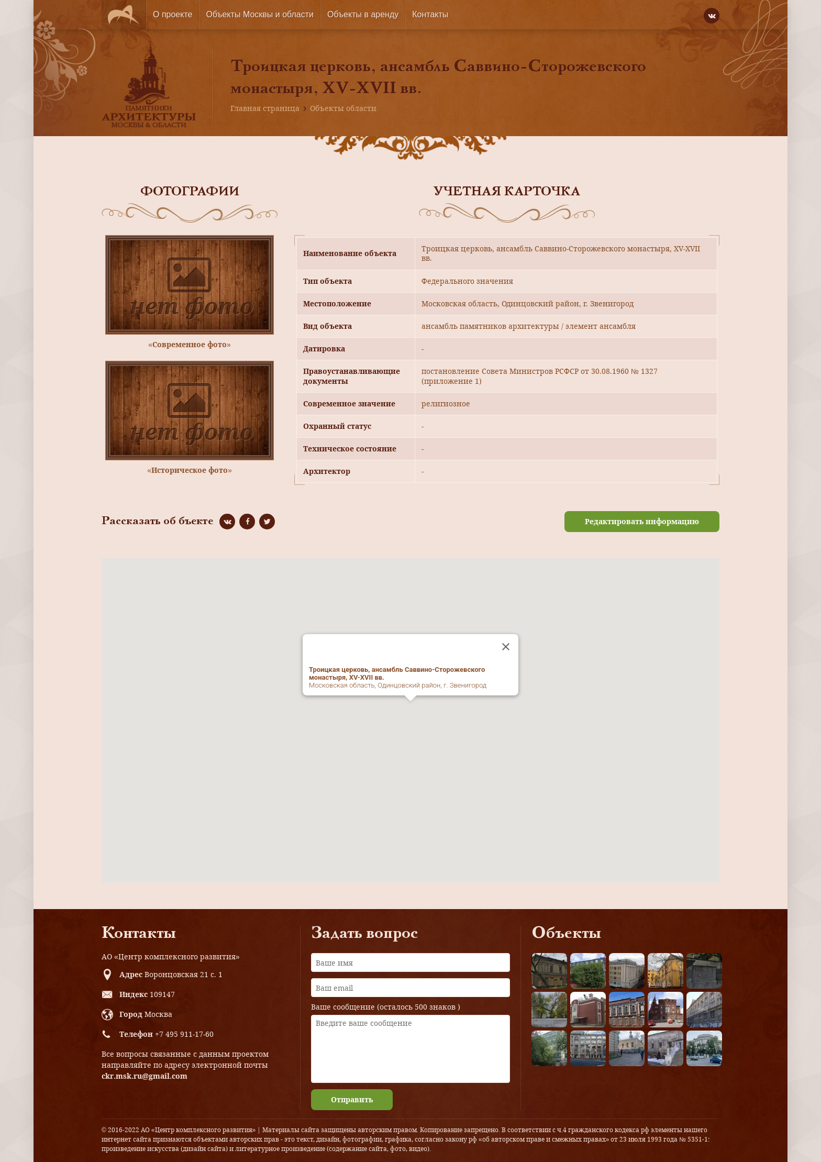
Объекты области (343, 108)
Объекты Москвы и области (260, 14)
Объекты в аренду (362, 14)
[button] (410, 711)
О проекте (172, 14)
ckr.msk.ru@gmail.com (144, 1076)
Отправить (352, 1099)
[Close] (505, 646)
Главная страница (264, 108)
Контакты (430, 14)
